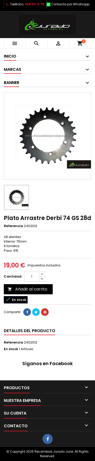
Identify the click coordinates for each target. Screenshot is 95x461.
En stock (11, 349)
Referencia (13, 226)
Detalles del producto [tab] (29, 331)
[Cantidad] (31, 276)
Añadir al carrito (27, 289)
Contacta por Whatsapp (70, 4)
